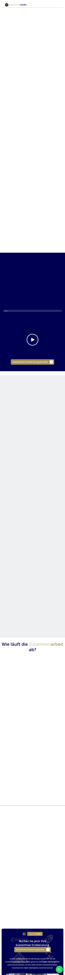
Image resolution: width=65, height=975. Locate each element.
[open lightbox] (32, 332)
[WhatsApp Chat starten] (59, 969)
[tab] (12, 124)
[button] (58, 5)
